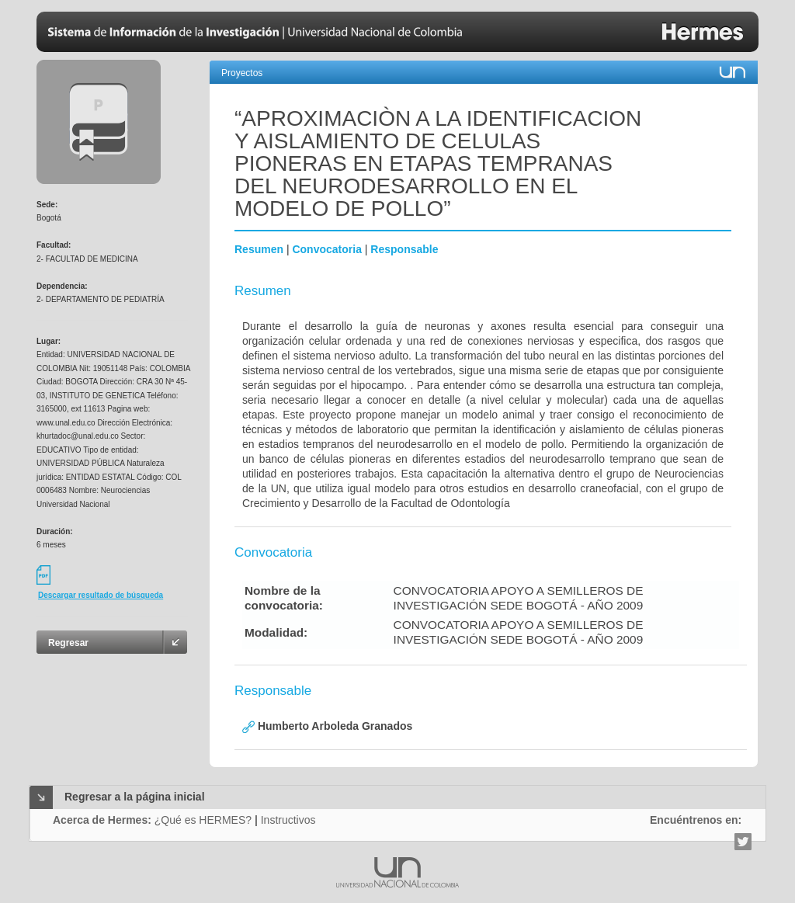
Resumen (258, 249)
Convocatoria (326, 249)
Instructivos (288, 820)
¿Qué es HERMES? (203, 820)
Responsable (404, 249)
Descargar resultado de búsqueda (100, 595)
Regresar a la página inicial (134, 796)
